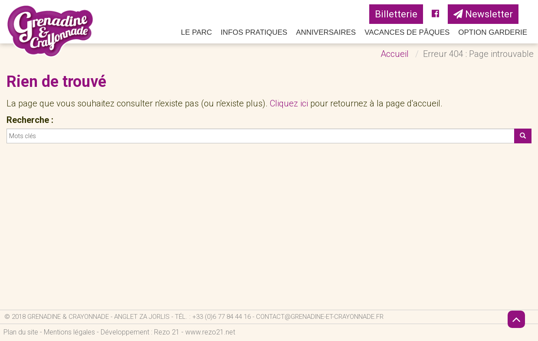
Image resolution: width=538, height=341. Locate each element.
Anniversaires (326, 32)
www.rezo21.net (210, 332)
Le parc (196, 32)
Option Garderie (492, 32)
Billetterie (396, 14)
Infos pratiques (254, 32)
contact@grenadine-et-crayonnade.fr (320, 317)
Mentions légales (69, 332)
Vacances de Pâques (406, 32)
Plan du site (20, 332)
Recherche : (30, 120)
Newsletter (483, 14)
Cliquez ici (289, 103)
